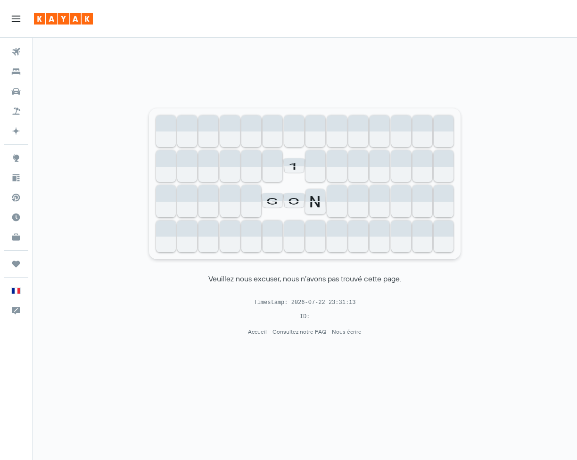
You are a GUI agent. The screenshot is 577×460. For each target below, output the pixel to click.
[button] (16, 18)
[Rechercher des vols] (16, 51)
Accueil (257, 331)
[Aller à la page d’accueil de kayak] (63, 19)
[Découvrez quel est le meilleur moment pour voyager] (16, 217)
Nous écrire (347, 331)
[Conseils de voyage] (16, 177)
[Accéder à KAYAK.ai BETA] (16, 131)
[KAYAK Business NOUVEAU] (16, 237)
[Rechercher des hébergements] (16, 71)
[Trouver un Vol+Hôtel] (16, 111)
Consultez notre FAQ (299, 331)
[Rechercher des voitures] (16, 91)
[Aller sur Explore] (16, 157)
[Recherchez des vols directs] (16, 197)
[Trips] (16, 264)
